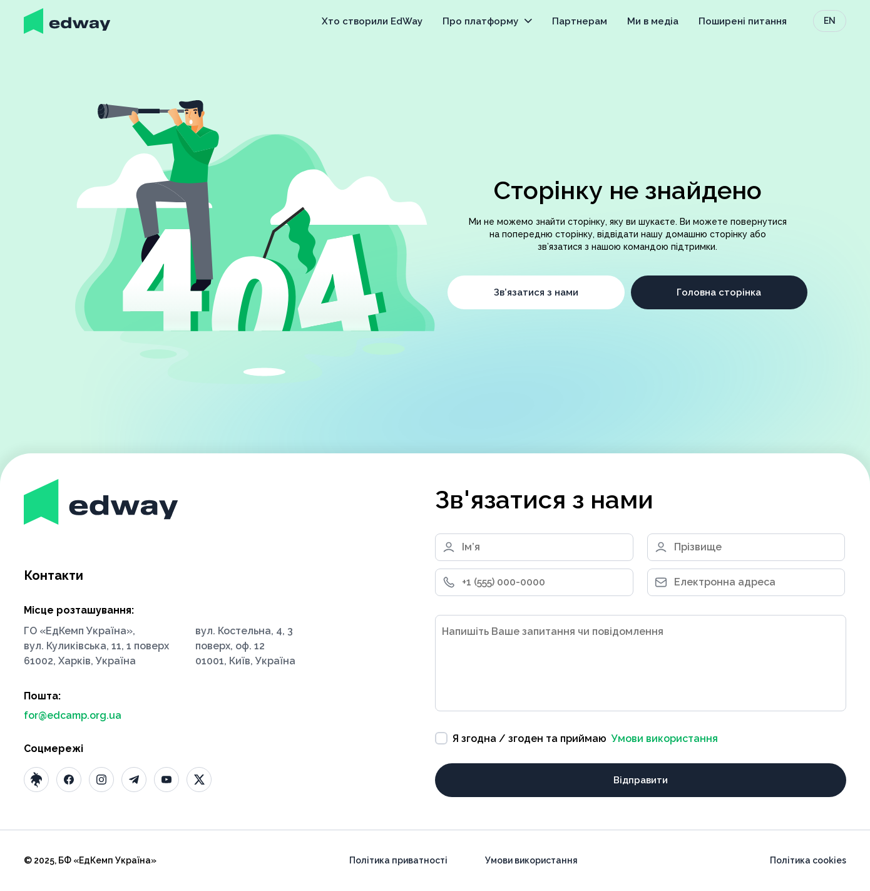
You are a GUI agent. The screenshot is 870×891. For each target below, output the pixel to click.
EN (830, 21)
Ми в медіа (652, 21)
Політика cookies (808, 860)
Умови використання (665, 738)
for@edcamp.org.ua (72, 715)
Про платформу (487, 21)
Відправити (640, 780)
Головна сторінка (719, 292)
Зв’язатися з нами (536, 292)
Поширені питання (743, 21)
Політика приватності (398, 860)
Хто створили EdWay (372, 21)
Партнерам (579, 21)
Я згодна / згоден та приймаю (576, 738)
